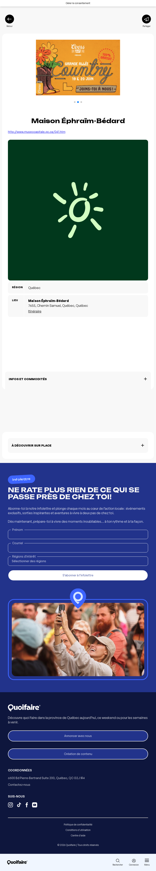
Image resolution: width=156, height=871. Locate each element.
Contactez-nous (19, 784)
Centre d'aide (78, 835)
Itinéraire (34, 311)
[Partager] (146, 21)
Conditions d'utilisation (78, 830)
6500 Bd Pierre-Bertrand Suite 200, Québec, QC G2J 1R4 (46, 778)
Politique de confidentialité (78, 824)
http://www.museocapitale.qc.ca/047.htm (36, 131)
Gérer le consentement (78, 3)
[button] (75, 102)
